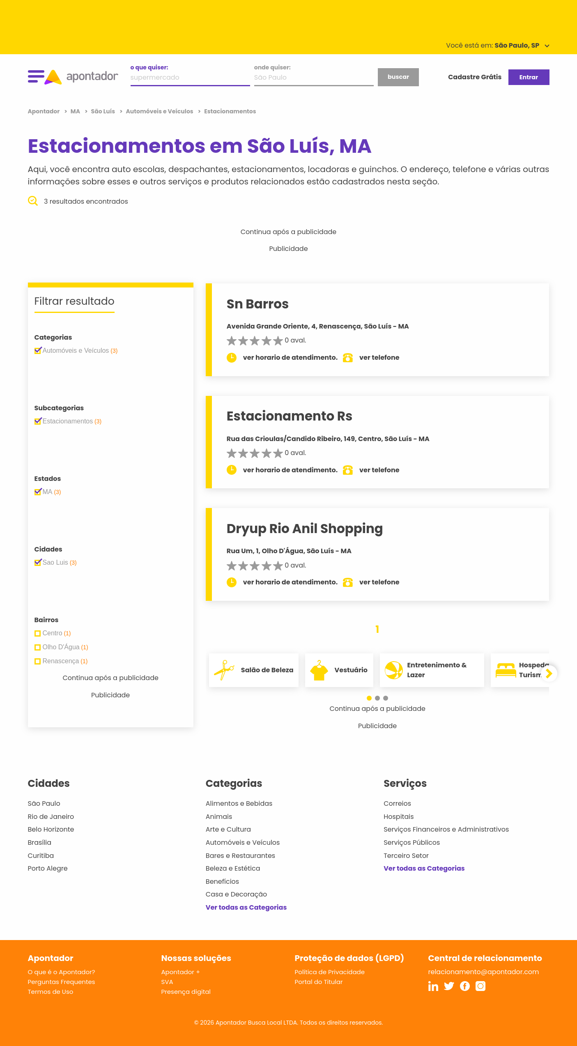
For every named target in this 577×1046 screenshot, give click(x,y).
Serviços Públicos (412, 842)
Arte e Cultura (228, 829)
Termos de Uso (51, 991)
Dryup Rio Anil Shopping (305, 529)
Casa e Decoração (236, 894)
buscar (398, 77)
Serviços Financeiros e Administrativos (446, 829)
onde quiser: (272, 67)
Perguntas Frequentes (61, 981)
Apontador (44, 111)
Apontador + (180, 972)
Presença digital (186, 991)
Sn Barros (258, 304)
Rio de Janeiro (51, 816)
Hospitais (399, 816)
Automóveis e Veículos (243, 842)
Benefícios (222, 881)
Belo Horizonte (51, 829)
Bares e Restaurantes (240, 855)
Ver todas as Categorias (246, 907)
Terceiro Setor (406, 855)
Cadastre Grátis (474, 77)
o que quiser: (149, 67)
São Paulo (44, 803)
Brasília (40, 842)
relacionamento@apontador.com (483, 972)
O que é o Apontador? (61, 972)
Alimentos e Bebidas (239, 803)
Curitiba (41, 855)
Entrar (529, 77)
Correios (397, 803)
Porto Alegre (48, 868)
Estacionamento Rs (290, 416)
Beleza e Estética (233, 868)
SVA (167, 981)
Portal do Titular (319, 981)
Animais (219, 816)
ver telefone (379, 357)
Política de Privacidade (330, 972)
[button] (369, 698)
